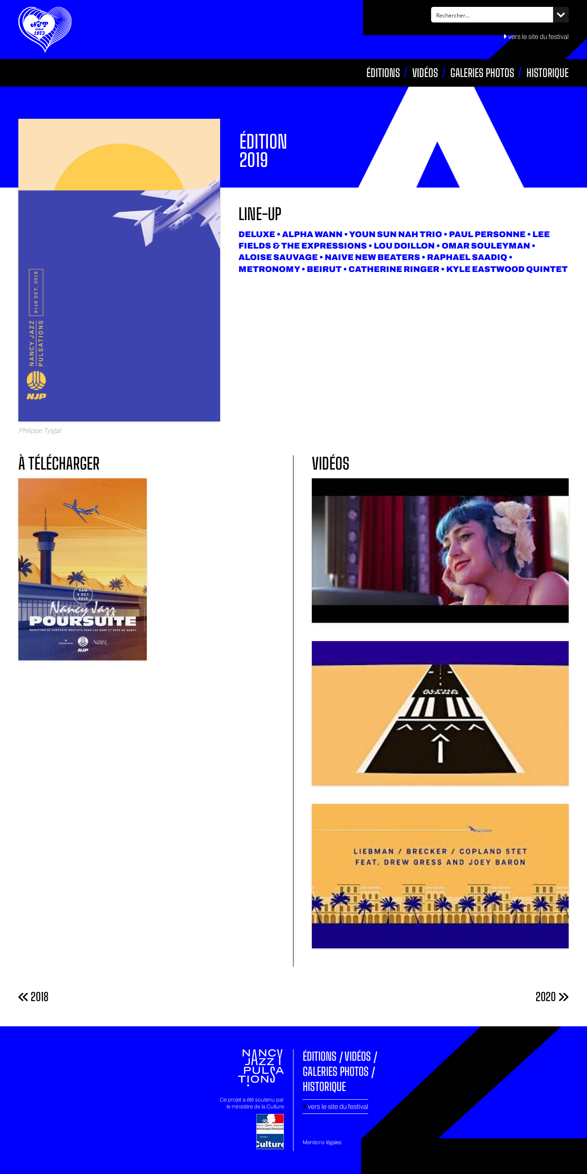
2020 (552, 996)
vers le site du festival (536, 36)
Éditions (383, 72)
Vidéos (425, 72)
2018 (33, 996)
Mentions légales (322, 1142)
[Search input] (492, 14)
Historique (547, 72)
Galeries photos (482, 72)
